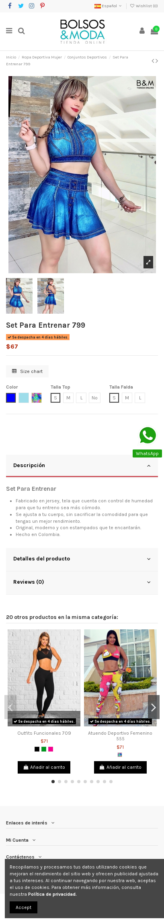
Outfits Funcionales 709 (44, 733)
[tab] (82, 466)
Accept (23, 907)
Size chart (27, 371)
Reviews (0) (82, 582)
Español (108, 6)
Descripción (82, 465)
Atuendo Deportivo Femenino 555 (120, 736)
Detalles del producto (82, 558)
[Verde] (43, 749)
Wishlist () (144, 6)
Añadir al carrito (44, 767)
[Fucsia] (50, 749)
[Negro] (37, 749)
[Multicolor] (119, 754)
